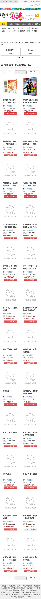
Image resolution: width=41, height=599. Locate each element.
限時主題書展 (22, 28)
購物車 (36, 1)
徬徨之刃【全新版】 (30, 474)
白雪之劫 (6, 391)
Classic (30, 50)
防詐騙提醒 (31, 588)
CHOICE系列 (10, 50)
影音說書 (28, 28)
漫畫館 (30, 24)
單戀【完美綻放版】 (10, 349)
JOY (10, 54)
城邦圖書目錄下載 (9, 588)
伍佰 (34, 19)
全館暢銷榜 (4, 28)
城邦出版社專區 (35, 28)
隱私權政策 (21, 588)
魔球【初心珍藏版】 (10, 432)
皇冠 (26, 42)
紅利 (20, 1)
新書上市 (9, 28)
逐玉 (31, 19)
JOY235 (30, 54)
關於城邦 (4, 586)
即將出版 (14, 28)
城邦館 (10, 24)
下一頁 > (33, 72)
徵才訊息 (12, 586)
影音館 (37, 24)
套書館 (24, 24)
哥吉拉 (27, 19)
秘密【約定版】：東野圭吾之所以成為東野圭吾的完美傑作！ (30, 268)
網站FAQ (20, 586)
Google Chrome (18, 592)
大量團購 (37, 586)
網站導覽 (28, 586)
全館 (3, 24)
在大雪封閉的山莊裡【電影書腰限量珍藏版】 (10, 227)
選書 (18, 28)
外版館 (17, 24)
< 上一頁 (6, 72)
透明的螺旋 (7, 474)
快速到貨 (13, 2)
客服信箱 (12, 590)
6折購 (26, 1)
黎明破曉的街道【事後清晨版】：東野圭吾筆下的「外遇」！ (30, 143)
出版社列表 (19, 42)
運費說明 (4, 2)
